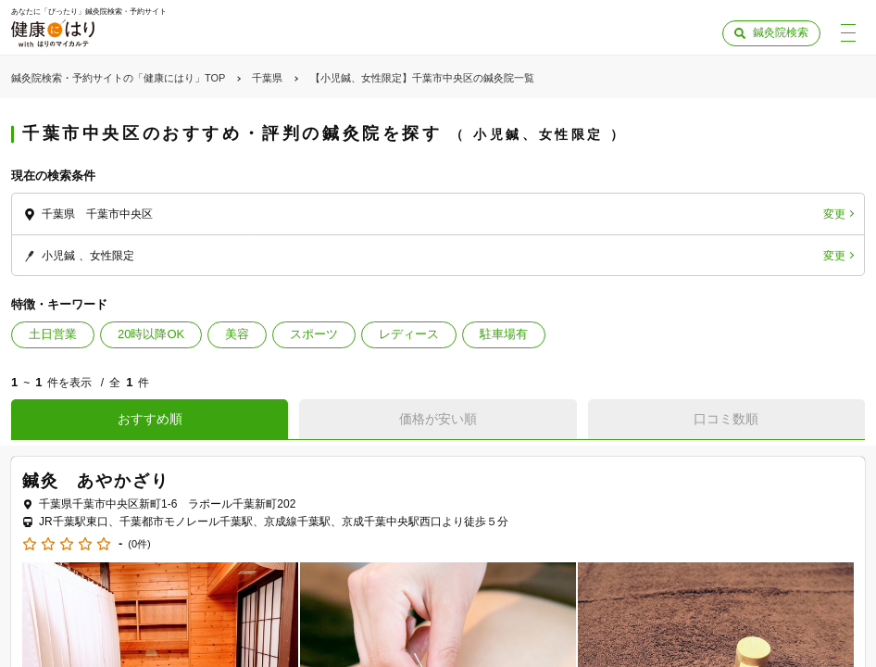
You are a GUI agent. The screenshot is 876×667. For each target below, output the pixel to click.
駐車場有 (504, 334)
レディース (409, 334)
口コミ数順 (726, 418)
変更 (834, 214)
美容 (237, 334)
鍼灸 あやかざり (95, 481)
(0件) (139, 544)
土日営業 (53, 334)
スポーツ (314, 334)
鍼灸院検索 (780, 32)
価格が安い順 (438, 418)
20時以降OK (151, 334)
